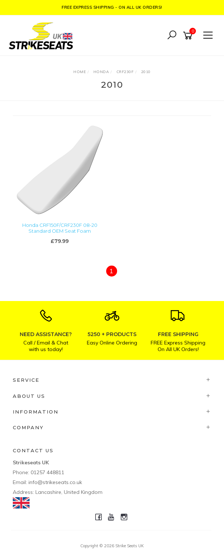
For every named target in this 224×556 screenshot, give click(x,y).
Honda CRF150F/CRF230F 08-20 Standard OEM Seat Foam (59, 228)
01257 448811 (47, 472)
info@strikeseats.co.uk (55, 482)
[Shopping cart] (189, 35)
